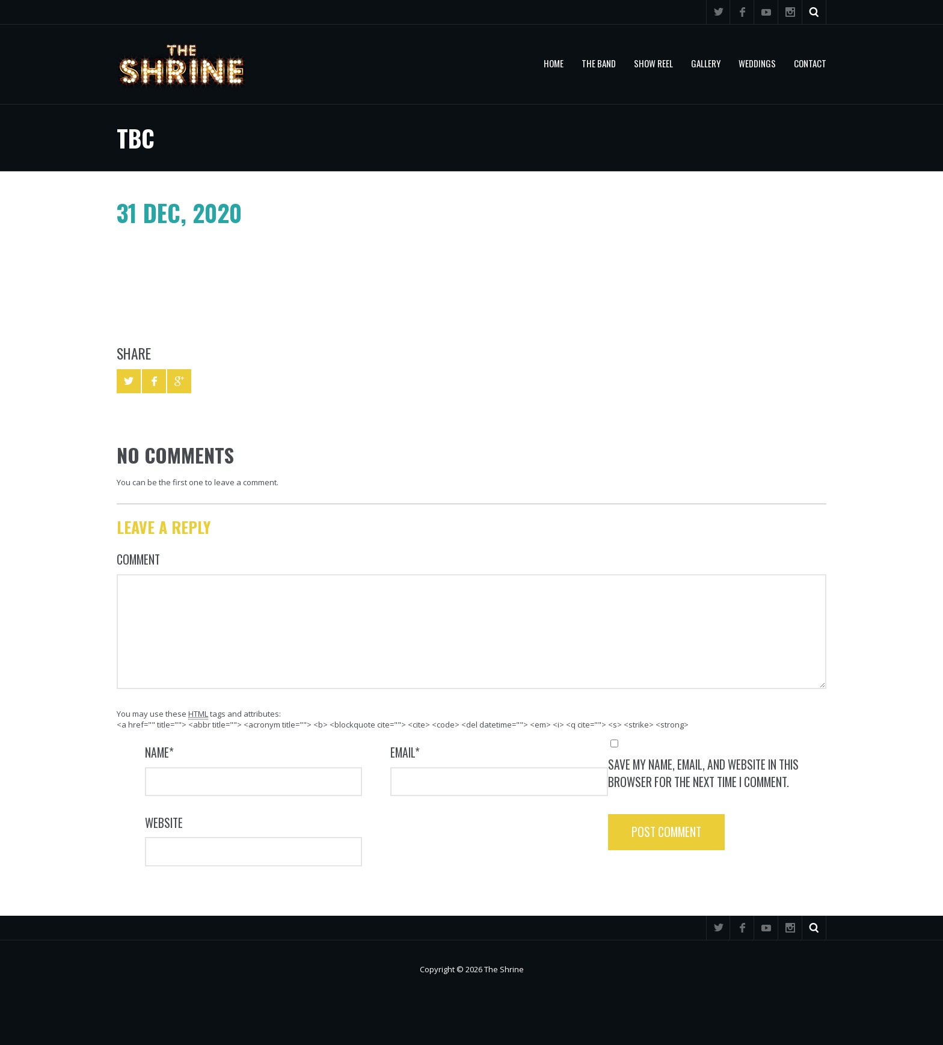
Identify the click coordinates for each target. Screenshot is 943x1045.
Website (164, 823)
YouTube (766, 12)
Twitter (718, 12)
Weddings (757, 63)
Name (159, 752)
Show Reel (653, 63)
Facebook (742, 12)
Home (554, 63)
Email (405, 752)
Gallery (705, 63)
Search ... (814, 12)
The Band (599, 63)
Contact (810, 63)
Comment (138, 559)
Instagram (790, 12)
